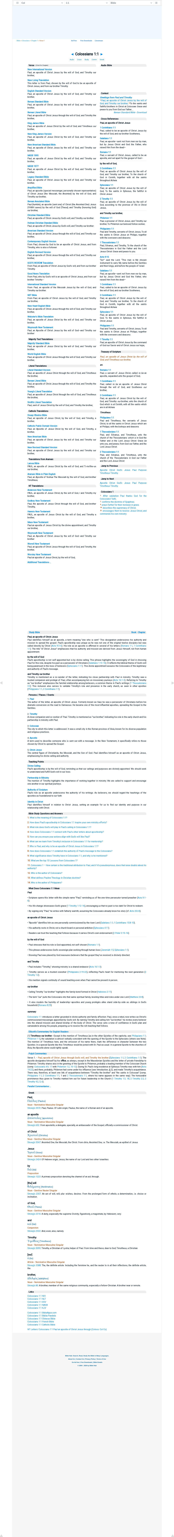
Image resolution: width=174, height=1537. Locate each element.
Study (86, 60)
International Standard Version (41, 284)
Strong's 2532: (34, 1231)
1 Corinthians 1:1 (108, 127)
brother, (124, 103)
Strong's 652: (33, 1125)
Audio (71, 60)
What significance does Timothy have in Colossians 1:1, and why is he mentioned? (68, 855)
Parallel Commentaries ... (39, 1086)
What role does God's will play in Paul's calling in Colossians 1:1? (60, 827)
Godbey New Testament (38, 500)
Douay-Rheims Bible (37, 415)
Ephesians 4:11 (101, 928)
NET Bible (32, 295)
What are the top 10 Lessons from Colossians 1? (54, 860)
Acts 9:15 (104, 257)
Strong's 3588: (34, 1265)
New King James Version (39, 134)
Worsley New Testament (39, 554)
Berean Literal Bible (36, 112)
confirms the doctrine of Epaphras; (118, 502)
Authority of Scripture (37, 790)
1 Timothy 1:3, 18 (120, 1078)
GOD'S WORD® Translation (40, 263)
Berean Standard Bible (38, 101)
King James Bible (35, 123)
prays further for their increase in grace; (120, 505)
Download (142, 112)
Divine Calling (33, 766)
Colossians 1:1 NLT (36, 1299)
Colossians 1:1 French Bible (40, 1321)
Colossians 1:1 (34, 1017)
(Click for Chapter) (41, 65)
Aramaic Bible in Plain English (41, 474)
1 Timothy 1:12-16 (76, 906)
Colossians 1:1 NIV (36, 1296)
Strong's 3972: (34, 1108)
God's (119, 470)
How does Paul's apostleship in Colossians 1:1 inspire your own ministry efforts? (68, 822)
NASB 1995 (32, 155)
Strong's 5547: (34, 1142)
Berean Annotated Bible (38, 201)
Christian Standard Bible (38, 215)
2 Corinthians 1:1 (108, 168)
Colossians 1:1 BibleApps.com (42, 1312)
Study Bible (34, 632)
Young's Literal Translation (39, 391)
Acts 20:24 (135, 911)
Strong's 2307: (34, 1193)
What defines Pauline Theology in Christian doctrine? (56, 878)
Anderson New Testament (39, 490)
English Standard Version (39, 91)
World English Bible (36, 354)
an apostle (112, 100)
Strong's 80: (33, 1285)
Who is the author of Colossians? (46, 873)
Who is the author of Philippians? (46, 882)
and (106, 103)
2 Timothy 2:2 (137, 1078)
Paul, (103, 100)
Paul (134, 470)
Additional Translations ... (39, 562)
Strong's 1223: (34, 1176)
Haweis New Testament (38, 511)
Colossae (34, 726)
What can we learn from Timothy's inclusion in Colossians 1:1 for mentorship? (66, 841)
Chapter (142, 632)
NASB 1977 (32, 166)
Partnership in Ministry (38, 778)
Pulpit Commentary (38, 1053)
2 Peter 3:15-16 (120, 933)
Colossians (25, 41)
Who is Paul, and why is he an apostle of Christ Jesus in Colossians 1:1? (64, 846)
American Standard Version (40, 230)
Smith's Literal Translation (39, 402)
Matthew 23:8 (136, 997)
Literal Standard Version (38, 370)
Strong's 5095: (34, 1248)
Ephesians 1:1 (106, 185)
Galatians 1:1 (106, 138)
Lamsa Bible (33, 463)
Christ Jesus (36, 750)
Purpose (142, 470)
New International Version (39, 69)
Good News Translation (38, 273)
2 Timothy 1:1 (106, 199)
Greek (102, 60)
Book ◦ (134, 632)
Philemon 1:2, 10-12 (66, 1066)
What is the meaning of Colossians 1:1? (48, 817)
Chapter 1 (34, 41)
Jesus (130, 100)
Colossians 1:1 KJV (36, 1308)
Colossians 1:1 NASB (37, 1305)
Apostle (103, 470)
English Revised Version (39, 252)
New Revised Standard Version (42, 447)
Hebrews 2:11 (104, 992)
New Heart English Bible (38, 306)
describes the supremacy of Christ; (119, 508)
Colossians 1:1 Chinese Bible (41, 1318)
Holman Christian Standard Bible (42, 223)
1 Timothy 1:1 (106, 339)
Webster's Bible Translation (40, 316)
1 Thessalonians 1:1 (109, 242)
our (118, 103)
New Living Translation (38, 80)
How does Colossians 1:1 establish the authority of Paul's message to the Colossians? (71, 851)
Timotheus (105, 473)
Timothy (112, 103)
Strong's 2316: (34, 1214)
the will (140, 100)
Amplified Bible (34, 187)
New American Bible (37, 436)
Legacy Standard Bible (38, 177)
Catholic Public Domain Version (42, 426)
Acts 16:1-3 (119, 680)
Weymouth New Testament (40, 327)
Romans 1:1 (105, 152)
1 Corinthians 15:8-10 (124, 922)
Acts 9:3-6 (57, 646)
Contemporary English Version (41, 241)
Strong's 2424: (34, 1159)
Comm (94, 60)
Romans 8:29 (45, 1005)
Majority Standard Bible (38, 343)
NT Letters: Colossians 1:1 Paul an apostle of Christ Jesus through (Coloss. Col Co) (67, 1329)
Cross (79, 60)
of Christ (122, 100)
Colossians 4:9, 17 (43, 1066)
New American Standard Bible (41, 144)
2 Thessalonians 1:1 (109, 452)
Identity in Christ (35, 801)
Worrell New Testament (38, 543)
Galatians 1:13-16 (97, 663)
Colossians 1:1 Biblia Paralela (41, 1315)
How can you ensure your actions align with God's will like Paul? (60, 836)
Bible (18, 41)
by (135, 100)
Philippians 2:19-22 (77, 972)
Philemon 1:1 (106, 218)
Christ (112, 470)
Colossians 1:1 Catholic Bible (41, 1324)
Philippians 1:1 (107, 229)
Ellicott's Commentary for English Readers (48, 1031)
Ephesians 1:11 (75, 666)
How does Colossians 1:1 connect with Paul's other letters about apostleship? (67, 832)
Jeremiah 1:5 (107, 950)
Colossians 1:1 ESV (36, 1302)
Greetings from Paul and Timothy (116, 97)
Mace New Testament (37, 522)
